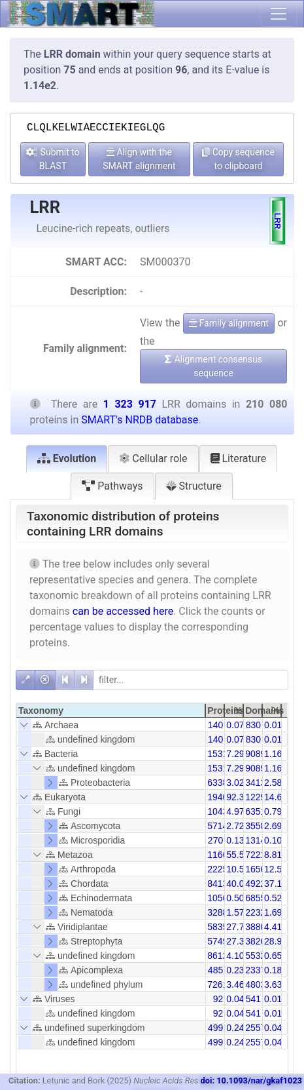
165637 (260, 869)
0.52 (273, 898)
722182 (260, 854)
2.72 (235, 826)
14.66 (275, 797)
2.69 (273, 826)
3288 (217, 912)
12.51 (275, 869)
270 (215, 840)
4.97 (235, 811)
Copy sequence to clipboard (238, 159)
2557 (255, 1027)
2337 (255, 970)
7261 (217, 984)
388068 (260, 927)
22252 (220, 869)
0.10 (273, 840)
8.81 (273, 854)
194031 (222, 797)
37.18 (275, 883)
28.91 (275, 941)
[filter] (190, 680)
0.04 (235, 999)
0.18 (273, 970)
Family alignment (229, 323)
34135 (258, 782)
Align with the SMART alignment (139, 159)
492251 (260, 883)
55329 (258, 955)
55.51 (237, 854)
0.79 (273, 811)
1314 (255, 840)
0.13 (235, 840)
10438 (220, 811)
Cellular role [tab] (153, 458)
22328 (258, 912)
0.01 (273, 725)
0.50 (235, 898)
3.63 (273, 984)
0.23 (235, 970)
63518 (258, 811)
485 (215, 970)
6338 (217, 782)
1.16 (273, 754)
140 (215, 725)
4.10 (235, 955)
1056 (217, 898)
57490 (220, 941)
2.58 (273, 782)
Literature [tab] (239, 458)
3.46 (235, 984)
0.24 (235, 1027)
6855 (255, 898)
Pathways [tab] (112, 486)
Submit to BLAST (53, 159)
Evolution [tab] (67, 458)
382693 (260, 941)
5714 (217, 826)
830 (253, 725)
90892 (258, 754)
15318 (220, 754)
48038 (258, 984)
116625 (222, 854)
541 (253, 999)
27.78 (237, 927)
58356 (220, 927)
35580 (258, 826)
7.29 (235, 754)
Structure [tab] (194, 486)
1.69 (273, 912)
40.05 (237, 883)
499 (215, 1027)
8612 (217, 955)
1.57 (235, 912)
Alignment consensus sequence (213, 366)
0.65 (273, 955)
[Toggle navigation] (278, 14)
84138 (220, 883)
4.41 (273, 927)
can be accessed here (123, 611)
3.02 (235, 782)
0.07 (235, 725)
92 (218, 999)
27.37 (237, 941)
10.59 (237, 869)
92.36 (237, 797)
